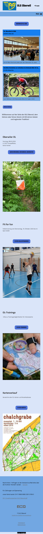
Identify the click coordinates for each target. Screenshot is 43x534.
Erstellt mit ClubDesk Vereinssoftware (21, 515)
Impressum (21, 523)
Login (36, 6)
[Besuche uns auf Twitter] (24, 506)
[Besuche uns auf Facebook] (18, 506)
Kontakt (25, 485)
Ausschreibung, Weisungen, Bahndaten (21, 152)
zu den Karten (21, 407)
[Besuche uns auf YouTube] (21, 506)
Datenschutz (21, 525)
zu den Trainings (21, 327)
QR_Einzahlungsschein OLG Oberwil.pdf (15, 498)
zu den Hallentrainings (22, 241)
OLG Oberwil (24, 6)
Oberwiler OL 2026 (21, 23)
